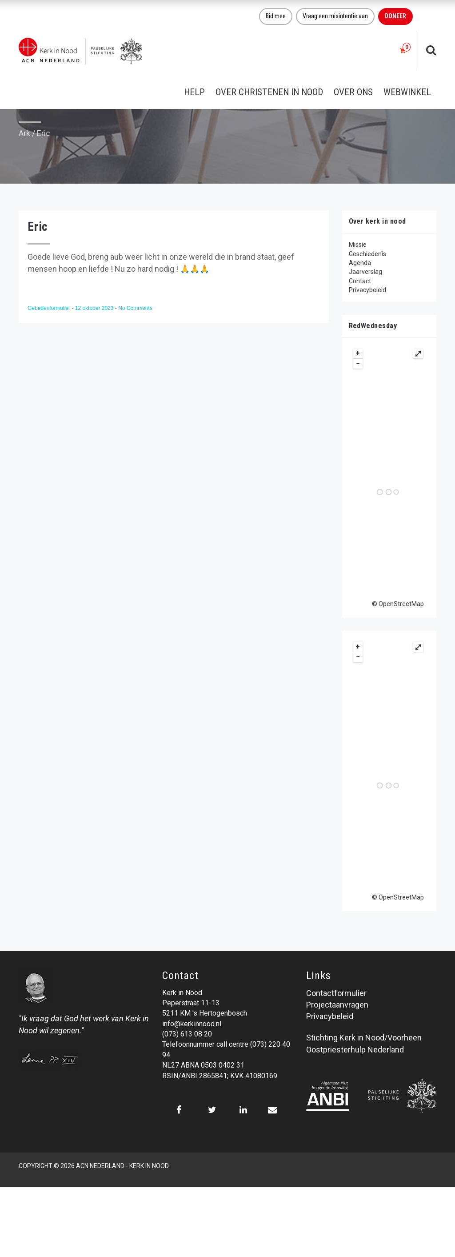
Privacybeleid (367, 289)
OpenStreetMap (401, 603)
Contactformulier (336, 993)
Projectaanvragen (337, 1004)
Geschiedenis (367, 253)
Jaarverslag (365, 271)
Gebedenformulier (50, 308)
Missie (358, 244)
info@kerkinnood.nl (191, 1024)
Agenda (360, 262)
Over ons (353, 92)
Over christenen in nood (269, 92)
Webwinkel (407, 92)
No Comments (135, 308)
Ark (24, 133)
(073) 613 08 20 (187, 1034)
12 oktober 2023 (95, 308)
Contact (360, 281)
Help (194, 92)
